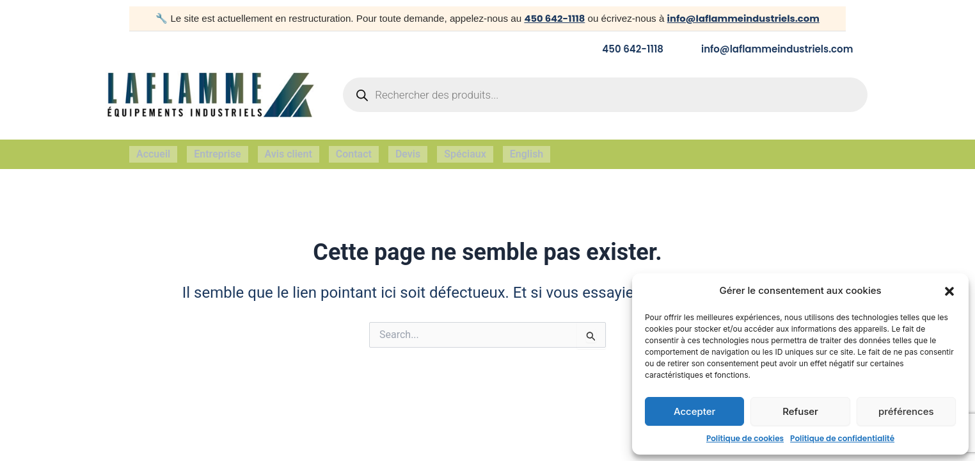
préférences (906, 411)
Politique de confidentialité (842, 438)
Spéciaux (465, 150)
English (527, 150)
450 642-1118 (552, 18)
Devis (407, 150)
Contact (354, 150)
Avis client (288, 150)
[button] (949, 291)
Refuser (800, 411)
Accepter (695, 411)
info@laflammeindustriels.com (743, 18)
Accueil (153, 150)
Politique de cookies (745, 438)
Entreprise (217, 150)
